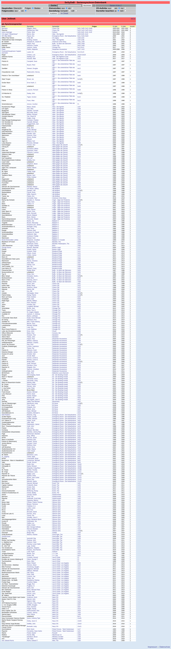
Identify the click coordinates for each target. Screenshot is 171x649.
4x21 (79, 219)
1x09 (79, 109)
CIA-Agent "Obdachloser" (10, 34)
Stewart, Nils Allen (33, 430)
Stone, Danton (31, 384)
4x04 (79, 179)
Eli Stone (55, 403)
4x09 (79, 242)
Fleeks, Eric (31, 196)
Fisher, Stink (31, 32)
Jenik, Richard (31, 363)
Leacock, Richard (32, 90)
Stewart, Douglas (32, 68)
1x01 (79, 57)
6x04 (79, 278)
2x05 (79, 325)
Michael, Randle (32, 325)
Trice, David (31, 405)
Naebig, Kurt (31, 57)
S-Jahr (123, 26)
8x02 (79, 460)
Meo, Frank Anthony (33, 321)
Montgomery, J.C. (32, 242)
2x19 (90, 32)
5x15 (82, 30)
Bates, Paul (30, 333)
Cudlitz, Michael (32, 418)
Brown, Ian (30, 79)
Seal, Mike (30, 263)
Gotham (54, 32)
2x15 (79, 388)
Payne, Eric (30, 36)
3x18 (79, 396)
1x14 (79, 188)
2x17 (79, 158)
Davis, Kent (30, 202)
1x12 (79, 58)
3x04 (79, 162)
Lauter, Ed (30, 52)
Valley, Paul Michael (33, 401)
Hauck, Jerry (31, 409)
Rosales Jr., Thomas (33, 200)
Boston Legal (56, 247)
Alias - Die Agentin (58, 34)
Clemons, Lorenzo (33, 152)
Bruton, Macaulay (32, 223)
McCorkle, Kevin (32, 112)
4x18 (79, 217)
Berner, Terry (31, 323)
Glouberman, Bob (32, 30)
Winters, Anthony (32, 340)
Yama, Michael (31, 129)
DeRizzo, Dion (31, 445)
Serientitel (55, 26)
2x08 (79, 154)
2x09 (79, 118)
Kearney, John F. (32, 280)
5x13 (79, 100)
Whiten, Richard (32, 114)
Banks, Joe (30, 221)
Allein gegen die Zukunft (60, 145)
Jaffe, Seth (30, 422)
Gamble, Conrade (32, 110)
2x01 (79, 32)
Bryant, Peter (31, 65)
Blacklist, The (56, 242)
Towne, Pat (30, 348)
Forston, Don (31, 145)
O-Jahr (115, 26)
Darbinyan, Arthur (32, 244)
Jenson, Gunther (32, 104)
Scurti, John (31, 283)
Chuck (54, 331)
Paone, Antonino (32, 261)
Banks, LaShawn (32, 316)
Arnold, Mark (31, 356)
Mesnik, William (32, 301)
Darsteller (30, 26)
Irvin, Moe (30, 109)
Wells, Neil (30, 259)
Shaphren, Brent (32, 164)
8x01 (79, 456)
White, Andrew (31, 177)
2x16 (79, 418)
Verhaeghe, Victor (32, 293)
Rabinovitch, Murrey (33, 72)
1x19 (79, 114)
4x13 (79, 289)
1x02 (79, 38)
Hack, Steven (31, 209)
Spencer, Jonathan (33, 369)
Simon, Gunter (31, 137)
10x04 (79, 464)
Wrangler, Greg (32, 226)
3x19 (79, 215)
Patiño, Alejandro (32, 49)
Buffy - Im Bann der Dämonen (61, 43)
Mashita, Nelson (32, 186)
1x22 (79, 225)
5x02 (79, 297)
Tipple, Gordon (31, 97)
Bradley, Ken (31, 160)
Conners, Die (56, 333)
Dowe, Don (30, 274)
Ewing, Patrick (31, 295)
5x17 (79, 430)
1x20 (79, 348)
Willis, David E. (32, 194)
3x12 (79, 274)
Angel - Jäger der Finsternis (61, 200)
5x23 (86, 30)
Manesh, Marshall (32, 247)
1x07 (79, 40)
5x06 (79, 86)
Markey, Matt (31, 382)
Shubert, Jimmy (32, 441)
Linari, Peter (31, 388)
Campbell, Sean (32, 61)
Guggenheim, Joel (33, 124)
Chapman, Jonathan (33, 240)
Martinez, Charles (32, 342)
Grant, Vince (31, 447)
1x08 (82, 40)
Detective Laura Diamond (60, 373)
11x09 (79, 470)
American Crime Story (59, 42)
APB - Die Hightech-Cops (60, 57)
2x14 (86, 32)
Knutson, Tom (31, 335)
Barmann (5, 28)
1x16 (79, 190)
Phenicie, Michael (32, 143)
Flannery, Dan (31, 439)
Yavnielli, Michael (32, 122)
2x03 (82, 34)
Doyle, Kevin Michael (33, 318)
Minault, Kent (31, 238)
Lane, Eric (30, 327)
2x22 (79, 129)
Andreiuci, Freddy (32, 236)
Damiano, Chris (32, 365)
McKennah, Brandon (33, 434)
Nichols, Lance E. (32, 360)
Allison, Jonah (31, 253)
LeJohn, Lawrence (33, 346)
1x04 (79, 202)
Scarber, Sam (31, 354)
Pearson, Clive (31, 135)
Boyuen (29, 139)
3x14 (79, 169)
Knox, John (30, 331)
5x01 (79, 28)
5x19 (79, 432)
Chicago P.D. (56, 314)
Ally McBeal (56, 186)
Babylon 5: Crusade (58, 240)
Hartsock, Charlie (32, 45)
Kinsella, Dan (31, 304)
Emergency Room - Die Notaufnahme (64, 36)
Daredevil (55, 335)
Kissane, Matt (31, 58)
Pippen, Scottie (32, 417)
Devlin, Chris (31, 211)
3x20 (79, 420)
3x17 (79, 213)
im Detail (64, 13)
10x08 (79, 468)
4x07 (79, 181)
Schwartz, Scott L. (33, 276)
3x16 (79, 131)
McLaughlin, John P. (33, 399)
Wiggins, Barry (31, 28)
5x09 (82, 43)
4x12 (79, 61)
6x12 (79, 280)
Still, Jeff (29, 158)
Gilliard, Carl (31, 141)
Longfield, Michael (33, 306)
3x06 (79, 164)
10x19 (79, 55)
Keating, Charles (32, 40)
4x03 (79, 398)
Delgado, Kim (31, 367)
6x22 (86, 36)
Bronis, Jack (31, 308)
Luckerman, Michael (33, 460)
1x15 (79, 380)
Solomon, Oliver (32, 287)
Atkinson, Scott (32, 350)
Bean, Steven (31, 217)
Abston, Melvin (31, 167)
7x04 (79, 445)
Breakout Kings (57, 251)
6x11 (90, 30)
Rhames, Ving (31, 415)
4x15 (79, 72)
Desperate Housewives (59, 49)
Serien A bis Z (116, 6)
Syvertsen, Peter (32, 150)
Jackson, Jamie (32, 47)
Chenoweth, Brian (32, 458)
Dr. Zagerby (5, 456)
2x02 (82, 32)
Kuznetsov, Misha (32, 148)
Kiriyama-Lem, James (34, 225)
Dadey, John (31, 93)
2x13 (86, 34)
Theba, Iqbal (31, 456)
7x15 (79, 453)
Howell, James (31, 249)
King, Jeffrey (31, 436)
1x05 (82, 42)
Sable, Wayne (31, 449)
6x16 (82, 36)
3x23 (79, 173)
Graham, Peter (31, 251)
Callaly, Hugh (31, 171)
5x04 (79, 75)
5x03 (79, 45)
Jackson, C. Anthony (33, 314)
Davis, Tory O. (31, 310)
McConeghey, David (33, 375)
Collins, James (31, 255)
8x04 (79, 462)
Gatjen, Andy (31, 118)
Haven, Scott (31, 420)
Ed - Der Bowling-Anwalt (60, 375)
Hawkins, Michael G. (33, 413)
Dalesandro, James (33, 424)
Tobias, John (31, 337)
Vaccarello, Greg (32, 380)
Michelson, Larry (32, 455)
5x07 (79, 141)
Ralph (3, 49)
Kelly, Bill (30, 38)
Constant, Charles (32, 120)
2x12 (82, 49)
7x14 (79, 447)
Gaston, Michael (32, 392)
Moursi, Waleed (32, 215)
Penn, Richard (31, 302)
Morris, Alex (31, 34)
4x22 (79, 293)
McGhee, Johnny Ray (34, 432)
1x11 (79, 251)
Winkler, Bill (30, 398)
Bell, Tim (30, 266)
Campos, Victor (32, 443)
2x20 (79, 361)
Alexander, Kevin (32, 379)
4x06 (79, 422)
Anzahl (132, 26)
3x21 (79, 133)
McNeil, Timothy (32, 470)
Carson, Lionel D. (32, 358)
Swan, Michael (31, 411)
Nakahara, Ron (32, 320)
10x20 (84, 55)
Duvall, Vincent (32, 462)
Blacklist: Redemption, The (60, 244)
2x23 (79, 287)
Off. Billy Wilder (7, 36)
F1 (78, 104)
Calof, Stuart (31, 451)
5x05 (82, 28)
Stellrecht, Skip (32, 234)
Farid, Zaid (30, 299)
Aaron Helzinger (7, 32)
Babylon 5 (55, 221)
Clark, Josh (30, 371)
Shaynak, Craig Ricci (33, 468)
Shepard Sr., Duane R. (34, 42)
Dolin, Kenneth (31, 213)
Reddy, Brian (31, 270)
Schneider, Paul (32, 198)
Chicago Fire (56, 47)
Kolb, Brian (30, 278)
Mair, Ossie (30, 228)
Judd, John (30, 426)
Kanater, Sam (31, 133)
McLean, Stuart (32, 437)
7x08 (79, 282)
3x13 (79, 167)
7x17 (79, 371)
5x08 (79, 90)
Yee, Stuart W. (31, 116)
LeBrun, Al (30, 204)
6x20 (79, 306)
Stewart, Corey (31, 268)
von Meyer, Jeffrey (33, 188)
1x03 (82, 38)
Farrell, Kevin (31, 192)
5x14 (79, 52)
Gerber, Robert (31, 396)
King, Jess (30, 128)
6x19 (79, 304)
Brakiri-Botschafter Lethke (10, 240)
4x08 (79, 183)
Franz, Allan (31, 100)
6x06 (90, 28)
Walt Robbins (6, 415)
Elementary (55, 401)
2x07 (79, 49)
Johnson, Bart (31, 230)
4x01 (79, 177)
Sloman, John (31, 386)
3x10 (79, 166)
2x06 (79, 152)
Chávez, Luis (31, 55)
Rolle (3, 26)
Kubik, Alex (30, 464)
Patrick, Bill (30, 289)
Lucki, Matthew (32, 329)
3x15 (79, 171)
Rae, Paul (30, 344)
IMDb (133, 19)
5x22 (79, 238)
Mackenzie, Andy (32, 403)
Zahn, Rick (30, 373)
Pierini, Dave (31, 394)
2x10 (79, 120)
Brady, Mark (31, 361)
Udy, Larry (30, 428)
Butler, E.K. (30, 131)
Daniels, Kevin (31, 282)
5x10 (79, 30)
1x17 (79, 148)
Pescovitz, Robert (32, 219)
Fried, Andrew (31, 297)
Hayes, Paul (31, 43)
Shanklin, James (32, 352)
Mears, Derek (31, 107)
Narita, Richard (32, 466)
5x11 (79, 47)
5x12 (86, 28)
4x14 (79, 137)
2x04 (79, 272)
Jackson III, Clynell (33, 232)
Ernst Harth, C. (31, 83)
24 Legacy (55, 38)
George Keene (6, 247)
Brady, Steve (31, 285)
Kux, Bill (29, 291)
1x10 (79, 110)
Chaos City (55, 28)
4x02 (79, 135)
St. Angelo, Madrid (33, 245)
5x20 (79, 436)
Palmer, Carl (31, 264)
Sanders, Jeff (31, 190)
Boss (53, 245)
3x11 (79, 392)
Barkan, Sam (31, 175)
